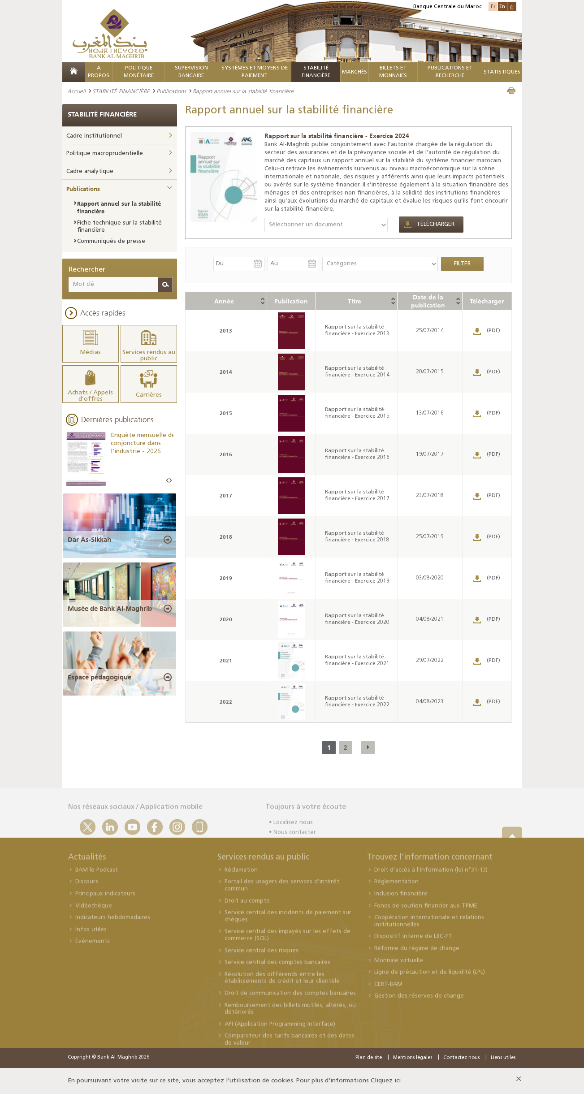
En (502, 6)
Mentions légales (412, 1057)
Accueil (76, 91)
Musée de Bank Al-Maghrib (110, 609)
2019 (226, 578)
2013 (226, 330)
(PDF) (493, 330)
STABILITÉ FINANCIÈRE (121, 91)
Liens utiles (503, 1057)
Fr (493, 6)
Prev (167, 481)
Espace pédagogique (99, 677)
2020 (226, 619)
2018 (226, 536)
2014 (226, 371)
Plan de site (368, 1057)
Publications (171, 91)
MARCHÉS (354, 72)
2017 (226, 495)
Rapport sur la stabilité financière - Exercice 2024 (336, 136)
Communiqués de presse (111, 241)
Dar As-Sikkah (89, 540)
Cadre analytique (89, 171)
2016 (226, 454)
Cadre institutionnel (94, 136)
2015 (226, 413)
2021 (226, 660)
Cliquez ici (386, 1080)
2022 (226, 701)
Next (170, 481)
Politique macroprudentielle (104, 153)
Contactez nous (461, 1057)
